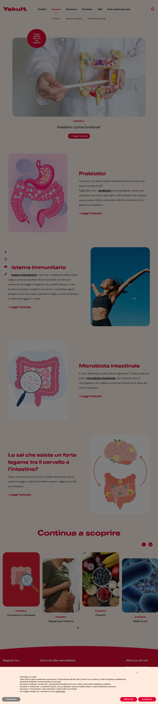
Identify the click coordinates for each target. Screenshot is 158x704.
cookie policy (60, 692)
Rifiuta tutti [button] (128, 700)
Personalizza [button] (11, 700)
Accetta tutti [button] (147, 700)
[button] (137, 674)
